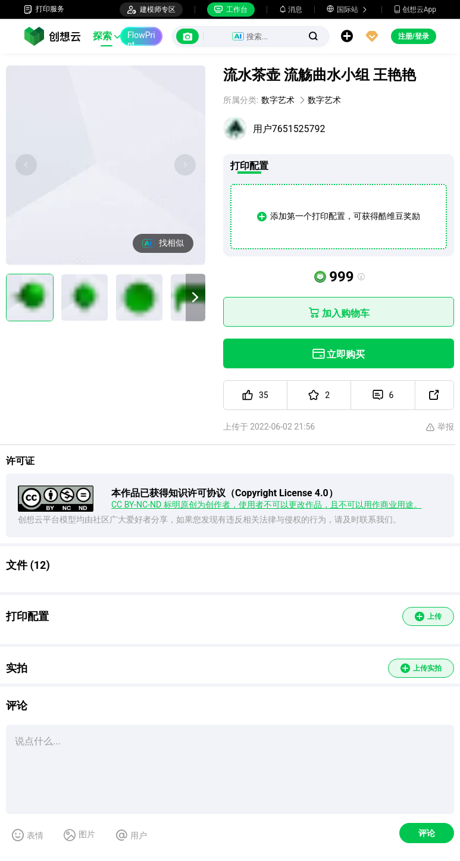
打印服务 (44, 9)
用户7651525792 (289, 128)
